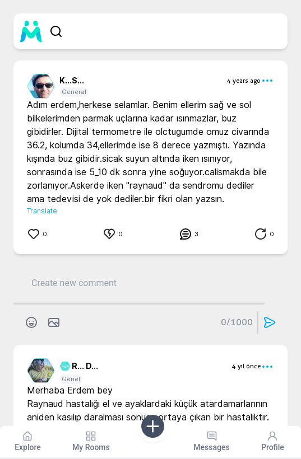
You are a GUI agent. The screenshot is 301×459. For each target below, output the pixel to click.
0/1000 (237, 322)
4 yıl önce (246, 366)
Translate (42, 211)
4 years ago (244, 81)
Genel (71, 379)
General (74, 92)
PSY (64, 366)
